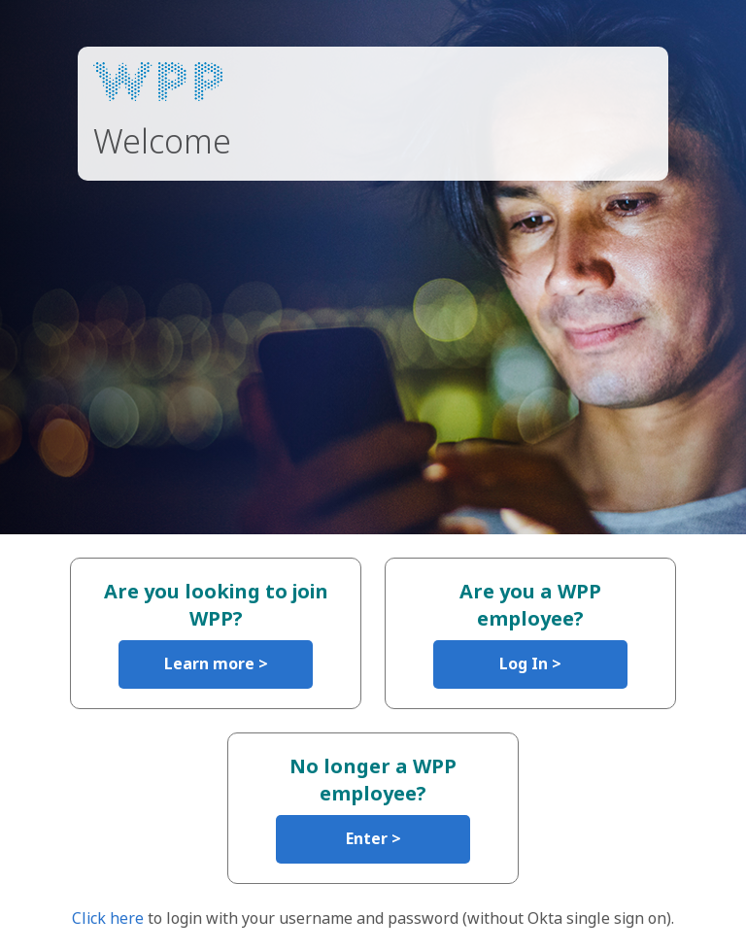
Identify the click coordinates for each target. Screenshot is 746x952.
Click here (108, 918)
